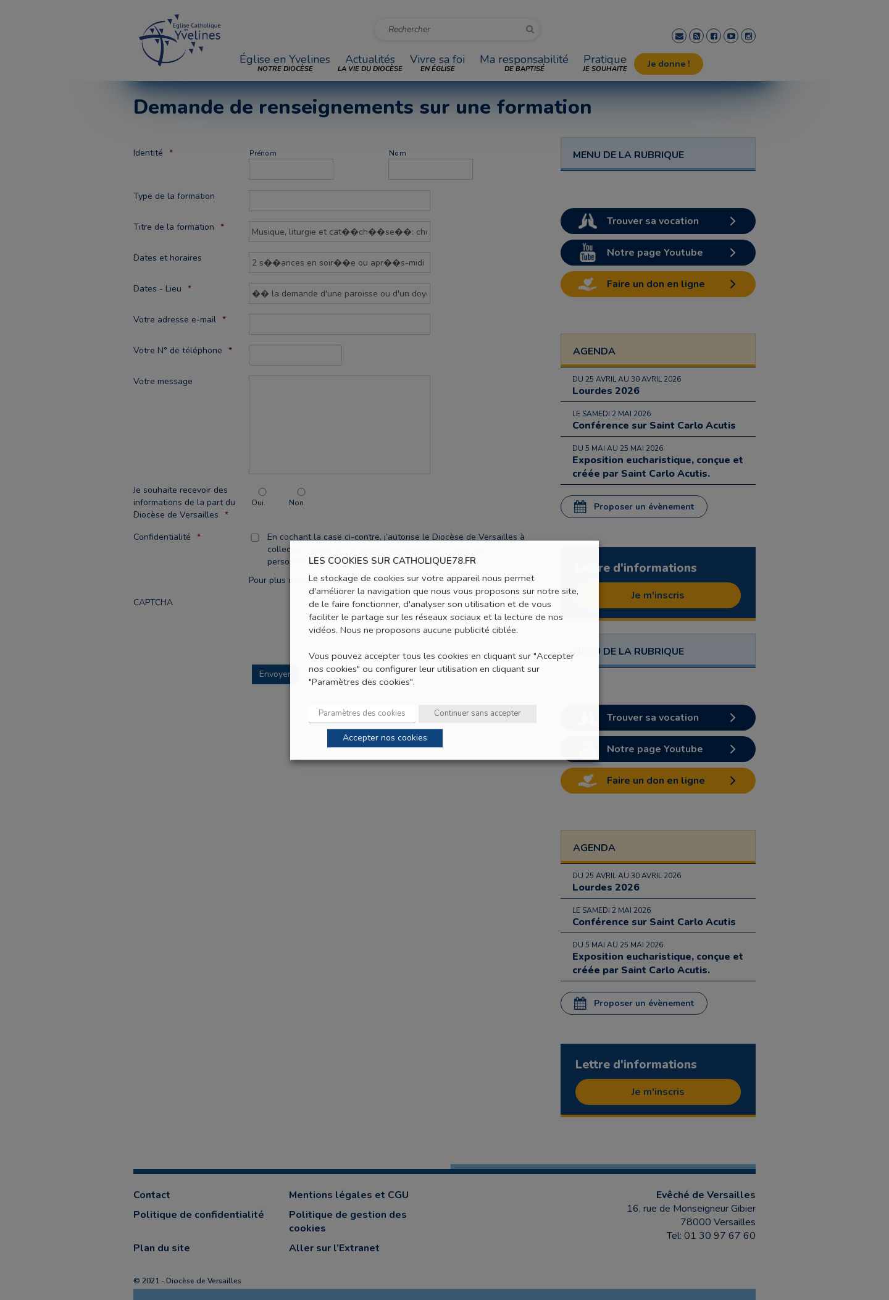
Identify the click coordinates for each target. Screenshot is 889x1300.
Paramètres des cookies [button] (362, 713)
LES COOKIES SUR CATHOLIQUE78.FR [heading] (392, 561)
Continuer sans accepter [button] (477, 713)
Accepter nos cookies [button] (385, 738)
